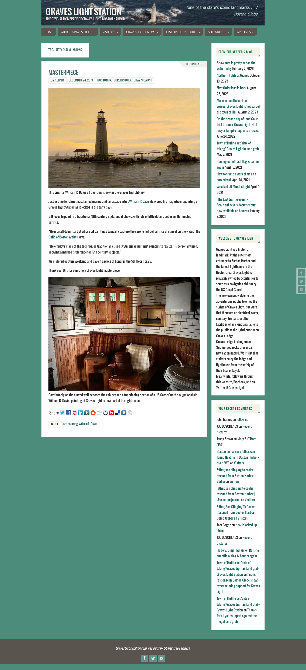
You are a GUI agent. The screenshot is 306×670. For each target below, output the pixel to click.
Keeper (59, 80)
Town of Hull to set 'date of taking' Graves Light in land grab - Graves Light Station (238, 568)
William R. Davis (88, 424)
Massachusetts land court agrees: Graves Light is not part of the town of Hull (238, 106)
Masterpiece (63, 72)
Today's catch (142, 80)
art (65, 424)
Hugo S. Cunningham (231, 550)
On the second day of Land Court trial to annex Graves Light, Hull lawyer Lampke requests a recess (238, 124)
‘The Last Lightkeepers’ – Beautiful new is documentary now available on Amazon (236, 205)
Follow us (242, 420)
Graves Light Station (83, 11)
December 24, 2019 (81, 80)
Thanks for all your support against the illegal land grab (237, 616)
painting (73, 424)
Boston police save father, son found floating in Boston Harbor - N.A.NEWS (238, 457)
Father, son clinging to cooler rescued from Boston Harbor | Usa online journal (236, 494)
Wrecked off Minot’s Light (233, 187)
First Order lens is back (231, 88)
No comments (194, 64)
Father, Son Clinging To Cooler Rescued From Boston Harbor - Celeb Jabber (236, 512)
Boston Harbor (108, 80)
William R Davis (139, 201)
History (125, 80)
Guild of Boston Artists (63, 237)
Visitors (239, 463)
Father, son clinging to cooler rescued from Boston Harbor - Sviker (236, 475)
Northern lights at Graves (233, 75)
